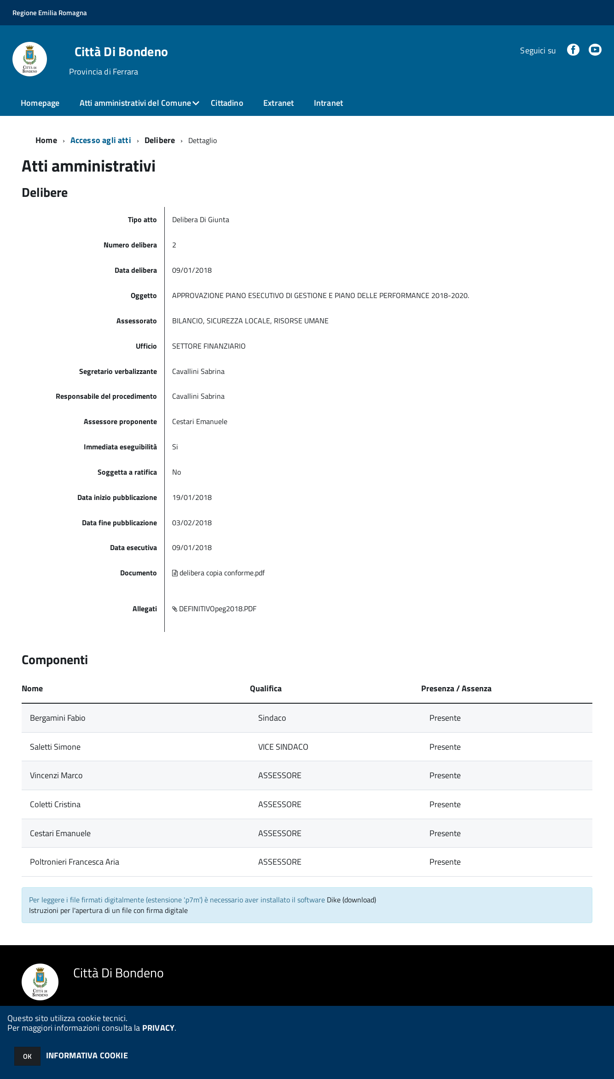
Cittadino (227, 103)
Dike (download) (351, 899)
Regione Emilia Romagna (49, 12)
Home (46, 140)
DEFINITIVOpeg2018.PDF (214, 608)
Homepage (40, 103)
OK (27, 1056)
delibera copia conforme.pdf (218, 572)
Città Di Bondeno (121, 51)
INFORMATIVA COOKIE (87, 1055)
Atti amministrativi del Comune (135, 103)
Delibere (160, 140)
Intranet (328, 103)
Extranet (278, 103)
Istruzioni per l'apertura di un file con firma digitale (108, 910)
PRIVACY (158, 1028)
